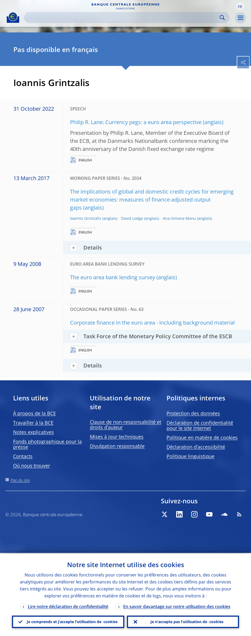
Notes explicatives (33, 432)
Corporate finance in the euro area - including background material (152, 322)
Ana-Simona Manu (179, 218)
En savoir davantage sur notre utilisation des (176, 606)
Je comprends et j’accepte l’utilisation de (72, 621)
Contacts (23, 456)
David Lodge (132, 218)
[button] (240, 6)
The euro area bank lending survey (112, 277)
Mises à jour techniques (117, 436)
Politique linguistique (190, 456)
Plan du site (20, 480)
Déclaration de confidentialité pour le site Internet (200, 425)
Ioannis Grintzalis (85, 218)
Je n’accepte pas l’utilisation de (186, 621)
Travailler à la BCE (33, 422)
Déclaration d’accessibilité (196, 447)
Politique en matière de (202, 437)
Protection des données (193, 413)
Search (222, 17)
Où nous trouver (31, 465)
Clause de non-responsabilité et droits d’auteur (125, 424)
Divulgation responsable (117, 446)
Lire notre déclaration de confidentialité (68, 606)
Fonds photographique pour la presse (47, 444)
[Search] (122, 17)
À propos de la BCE (34, 413)
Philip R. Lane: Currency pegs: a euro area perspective (136, 122)
